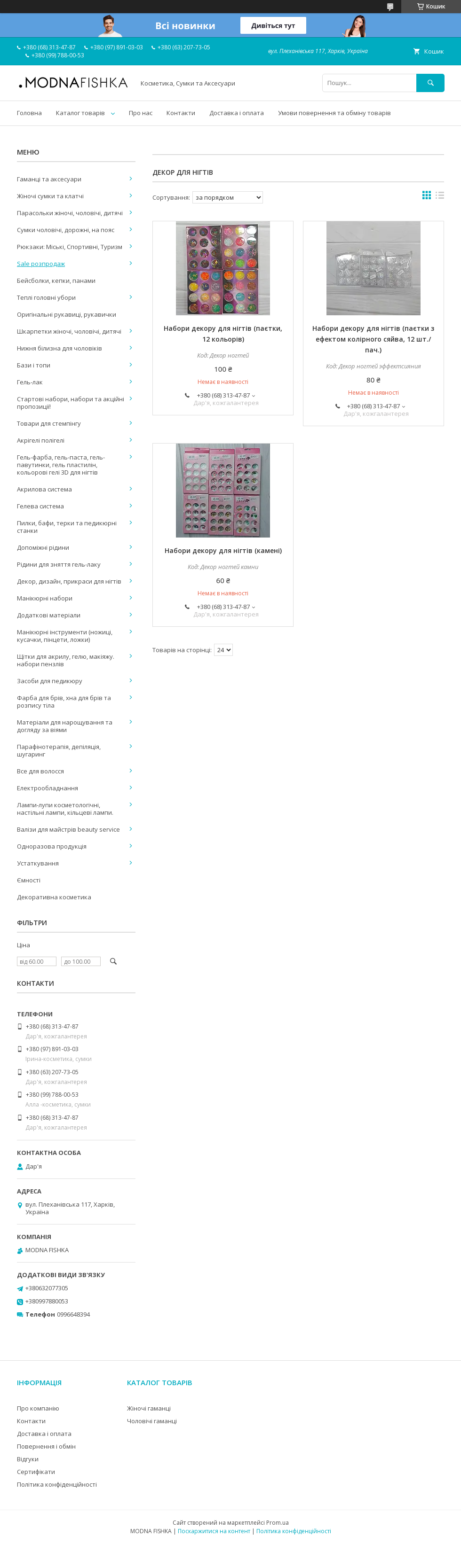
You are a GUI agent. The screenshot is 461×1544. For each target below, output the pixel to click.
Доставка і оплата (236, 113)
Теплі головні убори (46, 297)
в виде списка (440, 197)
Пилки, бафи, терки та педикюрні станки (67, 527)
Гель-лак (30, 382)
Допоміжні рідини (43, 547)
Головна (29, 113)
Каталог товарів (80, 113)
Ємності (28, 880)
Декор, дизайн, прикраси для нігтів (69, 581)
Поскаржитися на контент (214, 1531)
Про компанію (38, 1408)
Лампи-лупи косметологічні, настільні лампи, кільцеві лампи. (65, 809)
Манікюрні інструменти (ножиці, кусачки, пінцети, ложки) (64, 636)
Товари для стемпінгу (49, 423)
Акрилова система (44, 489)
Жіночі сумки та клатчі (50, 196)
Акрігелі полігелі (40, 440)
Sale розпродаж (41, 263)
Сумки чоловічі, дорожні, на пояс (65, 230)
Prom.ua (277, 1523)
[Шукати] (430, 83)
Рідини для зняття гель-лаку (59, 564)
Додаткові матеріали (48, 615)
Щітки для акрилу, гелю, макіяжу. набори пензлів (65, 660)
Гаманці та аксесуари (49, 179)
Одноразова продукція (52, 846)
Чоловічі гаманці (152, 1421)
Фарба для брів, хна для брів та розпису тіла (64, 702)
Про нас (140, 113)
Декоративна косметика (54, 897)
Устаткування (38, 863)
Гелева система (40, 506)
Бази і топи (33, 365)
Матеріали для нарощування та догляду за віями (64, 726)
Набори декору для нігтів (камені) (223, 550)
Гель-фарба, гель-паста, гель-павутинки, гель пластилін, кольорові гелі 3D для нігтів (61, 464)
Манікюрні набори (44, 598)
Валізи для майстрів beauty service (68, 829)
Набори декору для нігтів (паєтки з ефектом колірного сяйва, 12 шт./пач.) (373, 339)
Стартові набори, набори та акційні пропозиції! (70, 403)
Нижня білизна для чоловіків (59, 348)
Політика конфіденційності (57, 1484)
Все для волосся (40, 771)
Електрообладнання (47, 788)
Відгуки (28, 1459)
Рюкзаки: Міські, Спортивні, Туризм (69, 246)
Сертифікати (36, 1471)
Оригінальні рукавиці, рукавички (66, 314)
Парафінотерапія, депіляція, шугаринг (59, 750)
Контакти (181, 113)
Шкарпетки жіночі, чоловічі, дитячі (69, 331)
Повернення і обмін (46, 1446)
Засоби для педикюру (49, 681)
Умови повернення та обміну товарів (334, 113)
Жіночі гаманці (149, 1408)
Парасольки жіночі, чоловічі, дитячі (70, 213)
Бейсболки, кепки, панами (56, 280)
